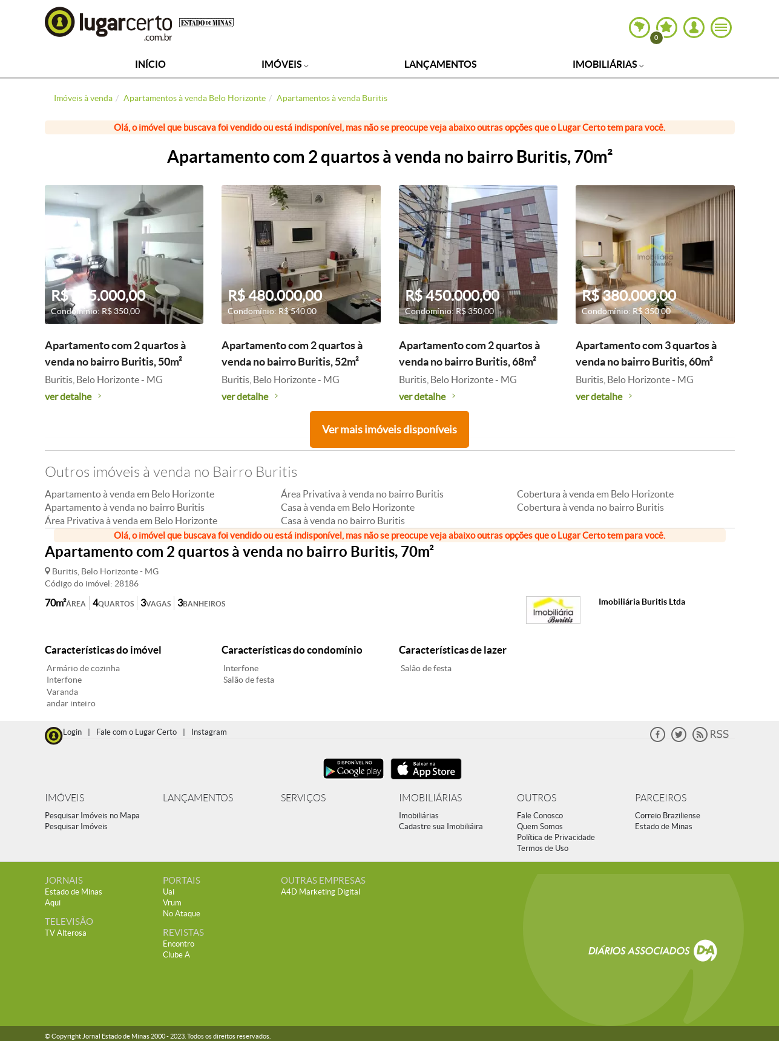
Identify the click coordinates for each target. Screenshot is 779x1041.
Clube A (176, 954)
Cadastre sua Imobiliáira (441, 826)
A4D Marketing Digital (320, 891)
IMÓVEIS (64, 798)
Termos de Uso (542, 848)
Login (72, 732)
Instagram (209, 732)
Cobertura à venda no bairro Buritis (590, 507)
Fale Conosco (540, 815)
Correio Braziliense (667, 815)
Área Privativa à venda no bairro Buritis (362, 493)
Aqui (53, 902)
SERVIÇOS (303, 798)
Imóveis (285, 64)
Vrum (172, 902)
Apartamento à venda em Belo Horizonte (129, 493)
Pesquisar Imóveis (76, 826)
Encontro (178, 943)
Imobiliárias (608, 64)
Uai (168, 891)
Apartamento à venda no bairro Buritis (125, 507)
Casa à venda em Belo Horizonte (348, 507)
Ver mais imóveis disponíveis (389, 429)
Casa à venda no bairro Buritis (343, 520)
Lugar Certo (109, 23)
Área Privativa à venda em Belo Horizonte (131, 520)
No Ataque (181, 913)
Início (150, 64)
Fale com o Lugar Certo (136, 732)
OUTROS (536, 798)
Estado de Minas (663, 826)
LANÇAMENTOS (198, 798)
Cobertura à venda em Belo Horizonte (595, 493)
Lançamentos (440, 64)
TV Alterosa (66, 933)
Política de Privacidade (556, 837)
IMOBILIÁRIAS (430, 798)
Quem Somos (540, 826)
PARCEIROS (660, 798)
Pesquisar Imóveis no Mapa (92, 815)
